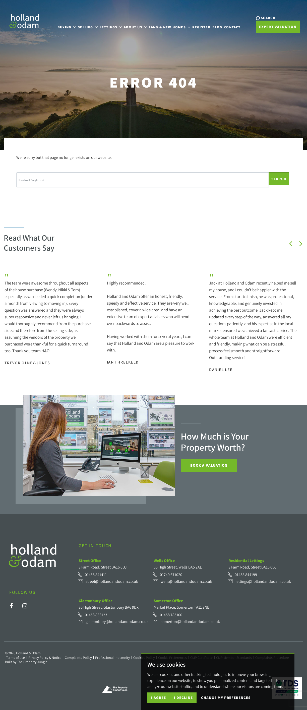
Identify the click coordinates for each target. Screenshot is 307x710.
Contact (227, 24)
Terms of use (15, 657)
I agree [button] (158, 697)
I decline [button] (183, 697)
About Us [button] (130, 24)
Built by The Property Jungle (26, 662)
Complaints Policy (78, 657)
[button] (290, 243)
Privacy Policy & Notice (44, 657)
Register (196, 24)
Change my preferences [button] (226, 697)
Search (278, 178)
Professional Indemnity (112, 657)
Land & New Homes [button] (164, 24)
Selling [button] (82, 24)
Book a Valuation (208, 465)
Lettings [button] (105, 24)
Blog (212, 24)
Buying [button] (61, 24)
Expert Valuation (267, 27)
